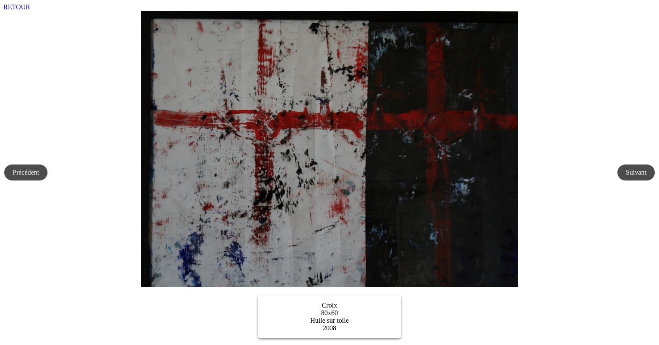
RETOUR (16, 7)
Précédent (26, 172)
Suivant (636, 172)
